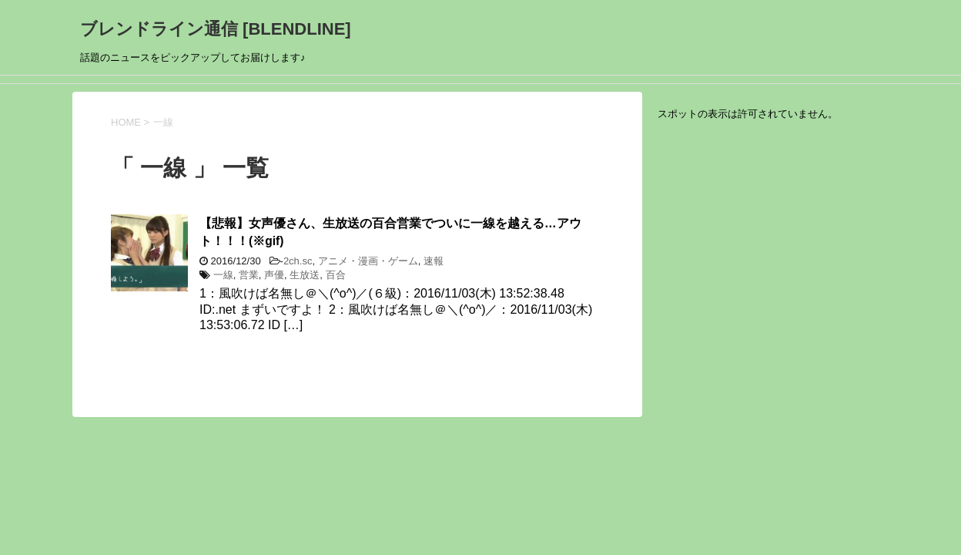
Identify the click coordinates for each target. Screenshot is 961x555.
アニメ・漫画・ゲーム (368, 261)
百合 (336, 275)
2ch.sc (298, 261)
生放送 (305, 275)
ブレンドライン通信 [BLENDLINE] (215, 29)
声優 (274, 275)
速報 (434, 261)
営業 (249, 275)
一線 (223, 275)
